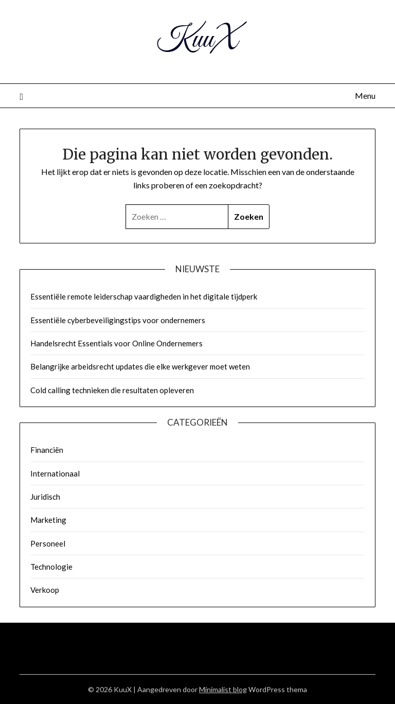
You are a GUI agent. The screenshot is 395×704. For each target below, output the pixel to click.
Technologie (51, 566)
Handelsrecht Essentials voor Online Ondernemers (116, 343)
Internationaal (55, 473)
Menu (365, 95)
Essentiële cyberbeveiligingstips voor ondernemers (117, 320)
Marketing (48, 519)
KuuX (197, 40)
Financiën (46, 449)
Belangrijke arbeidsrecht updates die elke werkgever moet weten (140, 366)
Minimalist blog (223, 689)
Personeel (47, 543)
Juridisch (45, 496)
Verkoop (44, 589)
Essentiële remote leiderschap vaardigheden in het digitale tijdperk (143, 296)
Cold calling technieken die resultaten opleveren (112, 390)
